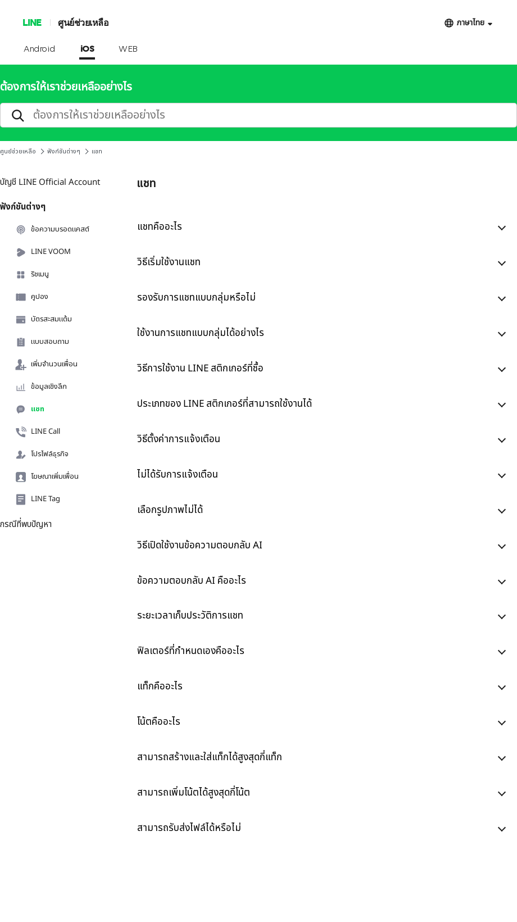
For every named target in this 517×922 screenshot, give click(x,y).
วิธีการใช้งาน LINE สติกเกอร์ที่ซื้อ (200, 368)
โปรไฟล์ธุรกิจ (42, 454)
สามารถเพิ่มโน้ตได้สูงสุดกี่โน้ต (193, 792)
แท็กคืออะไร (160, 686)
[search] (258, 115)
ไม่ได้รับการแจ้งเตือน (177, 474)
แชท (29, 409)
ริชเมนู (32, 274)
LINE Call (37, 432)
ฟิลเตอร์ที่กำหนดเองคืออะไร (190, 651)
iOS (87, 49)
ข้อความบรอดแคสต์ (52, 229)
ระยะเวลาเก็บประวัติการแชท (190, 615)
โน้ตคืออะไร (158, 722)
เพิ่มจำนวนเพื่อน (46, 364)
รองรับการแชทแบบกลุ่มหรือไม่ (196, 297)
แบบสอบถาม (42, 342)
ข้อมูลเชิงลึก (41, 387)
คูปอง (31, 297)
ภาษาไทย (470, 22)
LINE (31, 22)
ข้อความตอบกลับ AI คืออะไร (191, 581)
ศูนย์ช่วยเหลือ (83, 22)
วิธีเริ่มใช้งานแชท (169, 262)
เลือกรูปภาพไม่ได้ (170, 510)
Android (40, 49)
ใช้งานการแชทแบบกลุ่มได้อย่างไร (200, 333)
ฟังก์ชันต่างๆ (63, 151)
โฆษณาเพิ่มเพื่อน (47, 477)
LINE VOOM (43, 252)
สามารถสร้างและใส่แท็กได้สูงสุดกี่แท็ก (209, 757)
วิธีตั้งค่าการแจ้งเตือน (178, 439)
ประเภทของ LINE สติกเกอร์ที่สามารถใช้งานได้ (224, 404)
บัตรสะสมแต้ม (43, 319)
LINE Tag (37, 499)
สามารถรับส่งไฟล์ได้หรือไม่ (189, 828)
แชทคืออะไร (159, 227)
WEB (128, 49)
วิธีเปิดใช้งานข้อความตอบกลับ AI (199, 545)
